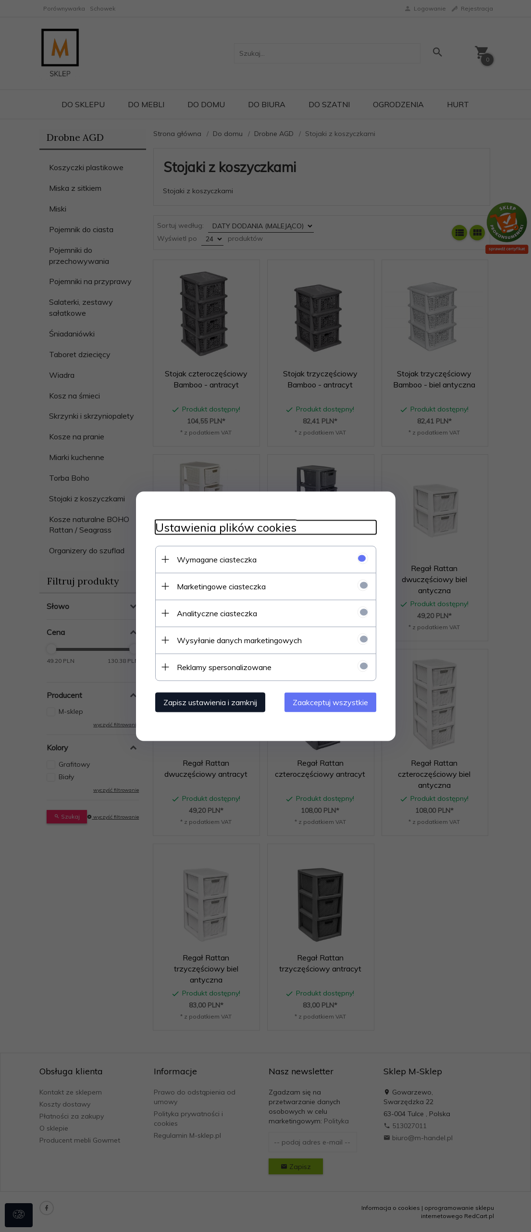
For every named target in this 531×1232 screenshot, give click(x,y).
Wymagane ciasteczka (217, 559)
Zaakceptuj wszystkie (330, 702)
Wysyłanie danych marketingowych (239, 640)
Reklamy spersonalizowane (224, 667)
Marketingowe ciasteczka (221, 586)
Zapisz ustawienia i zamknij (210, 702)
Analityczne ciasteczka (217, 613)
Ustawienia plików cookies (225, 527)
